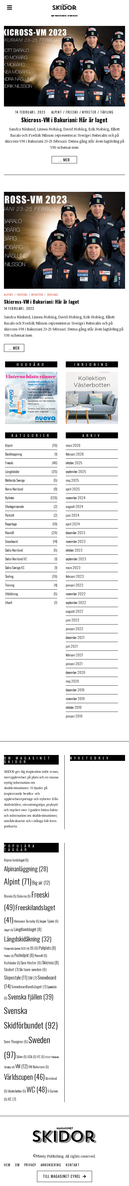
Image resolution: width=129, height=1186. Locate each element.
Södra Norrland (13, 547)
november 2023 (74, 538)
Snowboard (10, 538)
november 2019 (73, 695)
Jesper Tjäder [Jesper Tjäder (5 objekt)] (49, 918)
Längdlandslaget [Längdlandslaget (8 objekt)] (27, 926)
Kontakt (73, 1162)
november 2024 (74, 494)
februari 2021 (73, 652)
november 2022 (74, 590)
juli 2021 (70, 643)
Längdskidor (11, 468)
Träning (8, 582)
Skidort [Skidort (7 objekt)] (11, 967)
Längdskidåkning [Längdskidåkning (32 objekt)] (27, 936)
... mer (64, 160)
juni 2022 (71, 617)
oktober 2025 (72, 459)
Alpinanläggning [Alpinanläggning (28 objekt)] (26, 865)
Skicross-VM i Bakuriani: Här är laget (64, 120)
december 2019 (73, 687)
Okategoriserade (13, 503)
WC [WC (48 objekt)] (37, 1086)
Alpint (56, 112)
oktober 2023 (72, 547)
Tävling (107, 112)
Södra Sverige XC (13, 564)
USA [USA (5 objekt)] (31, 1054)
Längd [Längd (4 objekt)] (8, 927)
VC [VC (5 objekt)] (41, 1054)
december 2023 (74, 529)
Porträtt (8, 512)
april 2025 (71, 486)
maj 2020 (71, 678)
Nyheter (89, 112)
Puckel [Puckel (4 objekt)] (9, 952)
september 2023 (74, 556)
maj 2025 (71, 477)
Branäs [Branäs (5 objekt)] (10, 893)
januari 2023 (73, 582)
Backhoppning (12, 451)
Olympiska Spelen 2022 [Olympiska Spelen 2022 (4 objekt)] (16, 945)
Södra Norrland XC (15, 556)
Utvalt (7, 599)
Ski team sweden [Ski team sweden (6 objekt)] (33, 967)
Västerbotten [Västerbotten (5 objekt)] (17, 1088)
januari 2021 (72, 660)
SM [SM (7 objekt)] (32, 975)
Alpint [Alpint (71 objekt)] (18, 878)
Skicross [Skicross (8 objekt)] (50, 960)
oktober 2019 (72, 704)
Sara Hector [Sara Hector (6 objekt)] (31, 960)
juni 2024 (71, 512)
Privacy (30, 1162)
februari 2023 (73, 573)
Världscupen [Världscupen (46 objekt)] (24, 1074)
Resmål (8, 529)
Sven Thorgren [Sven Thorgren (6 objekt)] (16, 1039)
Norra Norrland (13, 486)
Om (17, 1162)
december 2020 (74, 669)
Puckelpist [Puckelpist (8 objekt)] (24, 952)
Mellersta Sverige (13, 477)
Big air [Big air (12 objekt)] (41, 879)
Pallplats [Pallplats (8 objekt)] (47, 945)
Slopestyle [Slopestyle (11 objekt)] (15, 974)
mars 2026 (71, 442)
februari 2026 (73, 451)
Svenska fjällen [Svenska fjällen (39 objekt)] (30, 994)
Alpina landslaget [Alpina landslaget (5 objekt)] (16, 857)
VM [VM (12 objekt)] (21, 1063)
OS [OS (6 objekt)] (34, 945)
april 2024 (71, 521)
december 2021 (73, 634)
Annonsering (51, 1162)
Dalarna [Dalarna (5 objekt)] (24, 893)
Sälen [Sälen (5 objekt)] (21, 1054)
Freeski (72, 112)
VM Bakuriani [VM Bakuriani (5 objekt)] (38, 1063)
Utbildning (10, 590)
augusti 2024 (73, 503)
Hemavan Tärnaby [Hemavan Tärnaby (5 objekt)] (26, 918)
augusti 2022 (73, 608)
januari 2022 (73, 625)
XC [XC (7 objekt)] (12, 1096)
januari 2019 (72, 713)
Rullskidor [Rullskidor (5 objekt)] (12, 960)
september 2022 (74, 599)
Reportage (10, 521)
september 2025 (74, 468)
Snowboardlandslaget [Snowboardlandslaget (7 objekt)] (28, 984)
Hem (7, 1162)
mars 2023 (71, 564)
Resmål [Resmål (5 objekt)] (40, 952)
